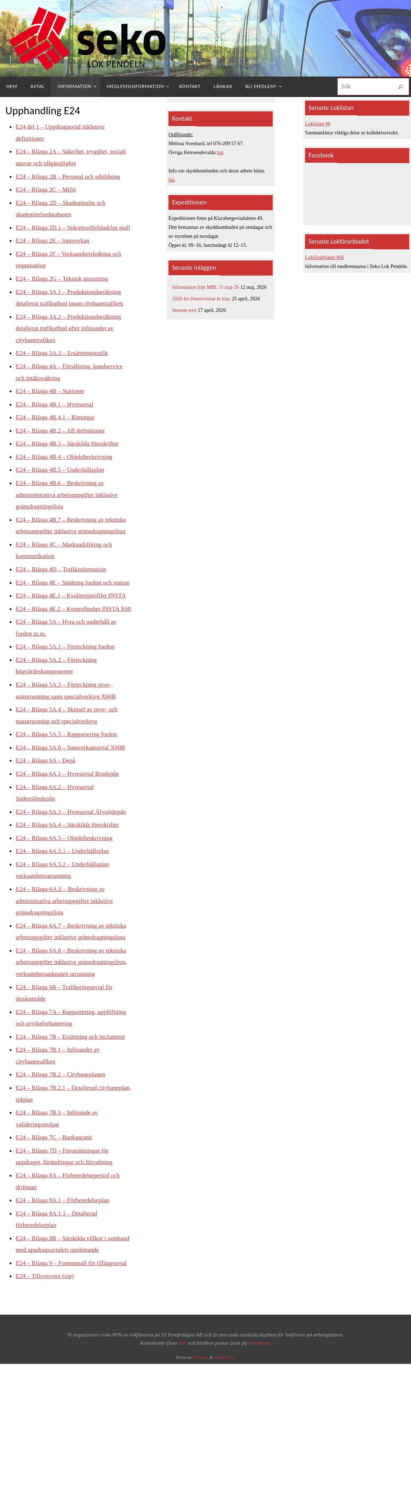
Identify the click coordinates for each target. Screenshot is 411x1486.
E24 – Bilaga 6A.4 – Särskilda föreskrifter (70, 867)
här (220, 152)
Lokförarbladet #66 (324, 257)
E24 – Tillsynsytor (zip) (47, 1352)
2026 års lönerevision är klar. (201, 298)
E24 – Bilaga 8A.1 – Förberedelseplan (65, 1264)
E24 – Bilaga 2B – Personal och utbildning (71, 176)
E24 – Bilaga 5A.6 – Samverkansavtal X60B (73, 779)
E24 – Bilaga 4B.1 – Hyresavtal (57, 414)
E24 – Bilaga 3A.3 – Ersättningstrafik (65, 363)
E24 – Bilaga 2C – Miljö (48, 189)
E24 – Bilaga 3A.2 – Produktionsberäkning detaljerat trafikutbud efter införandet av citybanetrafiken (72, 339)
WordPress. (224, 1433)
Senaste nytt (184, 310)
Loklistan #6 (317, 123)
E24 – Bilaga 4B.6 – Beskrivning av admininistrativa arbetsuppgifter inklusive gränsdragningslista (70, 504)
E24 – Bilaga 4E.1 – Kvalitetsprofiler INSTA (74, 616)
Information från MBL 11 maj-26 (205, 287)
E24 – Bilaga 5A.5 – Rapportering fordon (69, 766)
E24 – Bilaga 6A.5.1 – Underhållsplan (65, 893)
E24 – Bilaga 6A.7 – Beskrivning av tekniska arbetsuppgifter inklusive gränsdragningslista (63, 979)
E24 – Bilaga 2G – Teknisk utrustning (65, 289)
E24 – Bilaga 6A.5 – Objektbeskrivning (67, 881)
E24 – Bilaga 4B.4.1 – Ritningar (57, 427)
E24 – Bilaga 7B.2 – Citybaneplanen (63, 1139)
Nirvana (200, 1433)
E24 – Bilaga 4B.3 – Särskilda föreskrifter (70, 453)
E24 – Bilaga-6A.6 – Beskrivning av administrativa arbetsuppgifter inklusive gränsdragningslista (67, 943)
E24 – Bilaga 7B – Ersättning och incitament (73, 1102)
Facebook (258, 1418)
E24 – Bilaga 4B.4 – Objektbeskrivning (67, 466)
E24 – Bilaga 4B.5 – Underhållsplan (63, 479)
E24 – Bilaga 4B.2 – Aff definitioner (63, 440)
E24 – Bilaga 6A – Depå (47, 792)
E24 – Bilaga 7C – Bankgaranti (56, 1202)
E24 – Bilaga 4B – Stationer (52, 401)
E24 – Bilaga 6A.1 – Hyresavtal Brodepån (70, 805)
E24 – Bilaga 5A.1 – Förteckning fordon (68, 678)
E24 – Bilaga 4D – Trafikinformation (64, 578)
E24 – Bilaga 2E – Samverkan (55, 251)
